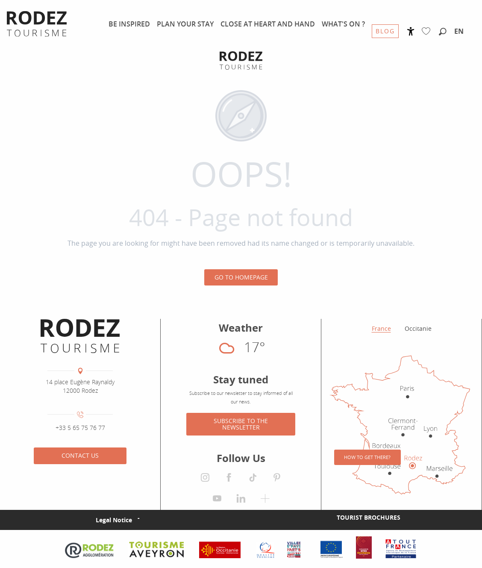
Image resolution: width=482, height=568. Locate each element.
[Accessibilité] (411, 31)
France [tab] (381, 328)
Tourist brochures (368, 517)
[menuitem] (129, 23)
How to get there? (367, 457)
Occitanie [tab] (418, 328)
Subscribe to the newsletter (241, 424)
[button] (442, 32)
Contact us (80, 455)
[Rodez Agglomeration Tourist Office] (241, 60)
